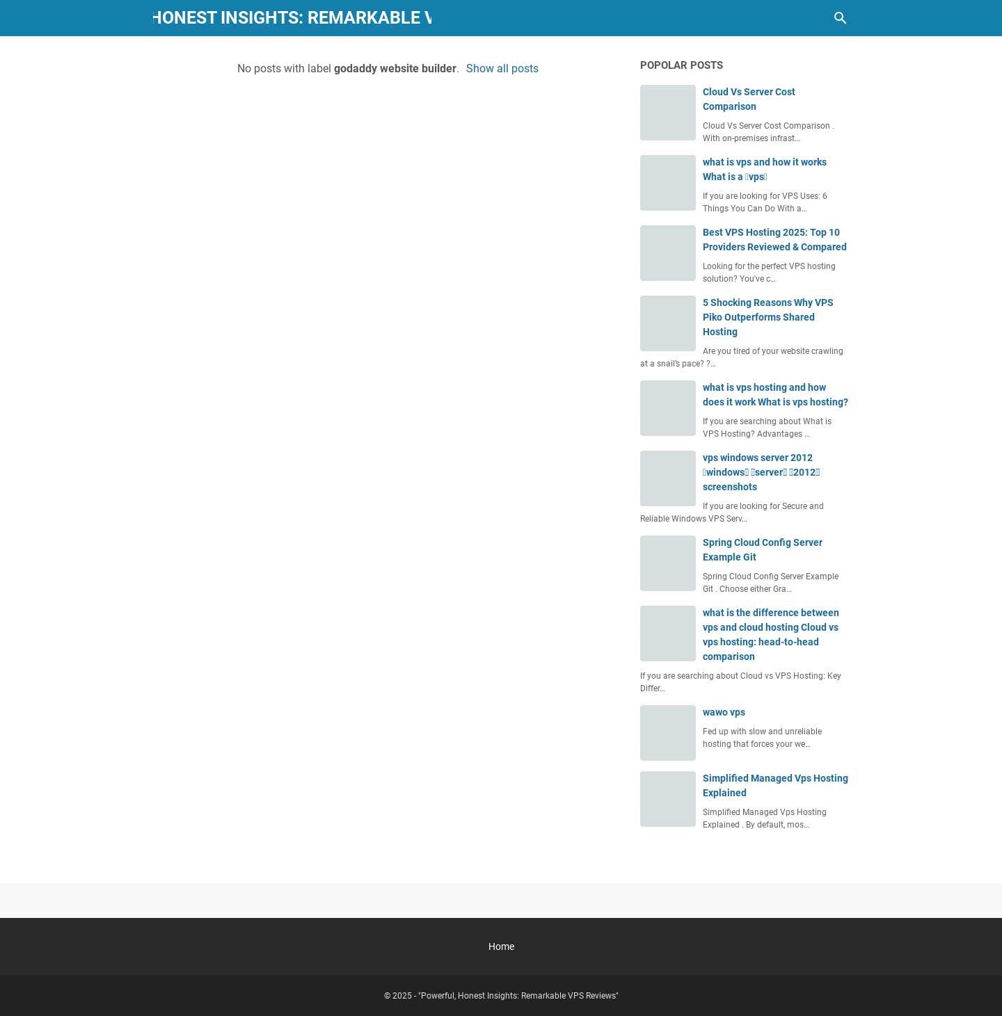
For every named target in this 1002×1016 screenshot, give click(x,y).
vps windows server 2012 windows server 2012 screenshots (761, 472)
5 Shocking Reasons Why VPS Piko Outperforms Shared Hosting (768, 317)
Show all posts (502, 68)
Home (501, 946)
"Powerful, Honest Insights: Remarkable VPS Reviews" (292, 18)
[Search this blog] (840, 18)
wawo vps (724, 712)
